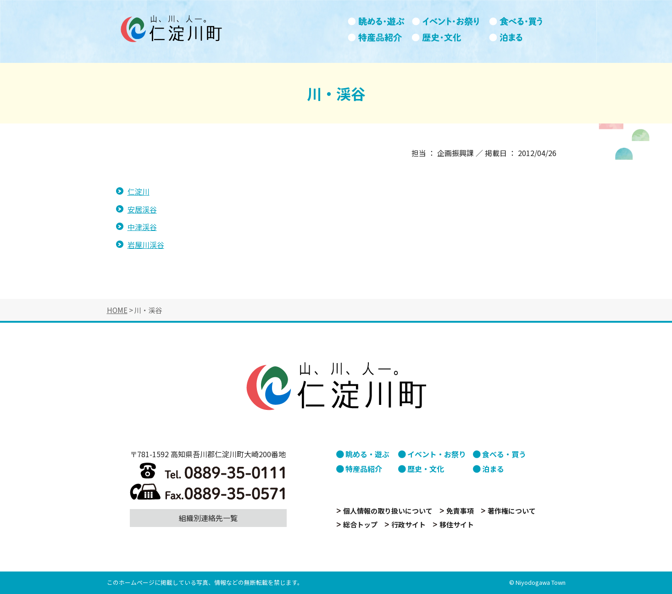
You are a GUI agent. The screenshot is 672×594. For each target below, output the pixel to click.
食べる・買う (521, 21)
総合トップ (360, 524)
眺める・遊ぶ (380, 21)
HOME (117, 310)
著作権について (512, 511)
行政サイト (408, 524)
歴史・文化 (450, 37)
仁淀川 (139, 191)
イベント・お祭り (450, 21)
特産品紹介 (380, 37)
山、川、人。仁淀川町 (171, 29)
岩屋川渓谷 (146, 244)
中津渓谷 (142, 226)
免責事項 (460, 511)
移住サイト (456, 524)
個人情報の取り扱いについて (388, 511)
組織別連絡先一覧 (208, 517)
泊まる (521, 37)
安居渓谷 (142, 209)
